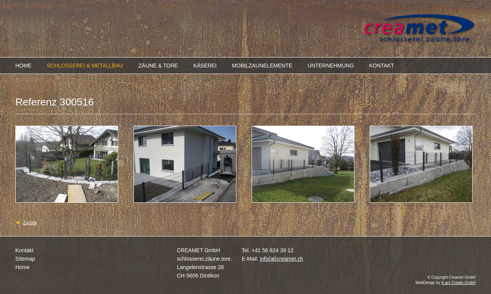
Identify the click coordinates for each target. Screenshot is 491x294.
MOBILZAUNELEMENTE (262, 65)
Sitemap (25, 259)
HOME (23, 65)
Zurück (30, 222)
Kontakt (24, 250)
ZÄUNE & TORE (158, 65)
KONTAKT (381, 65)
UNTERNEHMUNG (331, 65)
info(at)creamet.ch (281, 259)
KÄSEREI (205, 65)
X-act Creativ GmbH (459, 283)
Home (22, 267)
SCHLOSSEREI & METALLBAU (85, 65)
